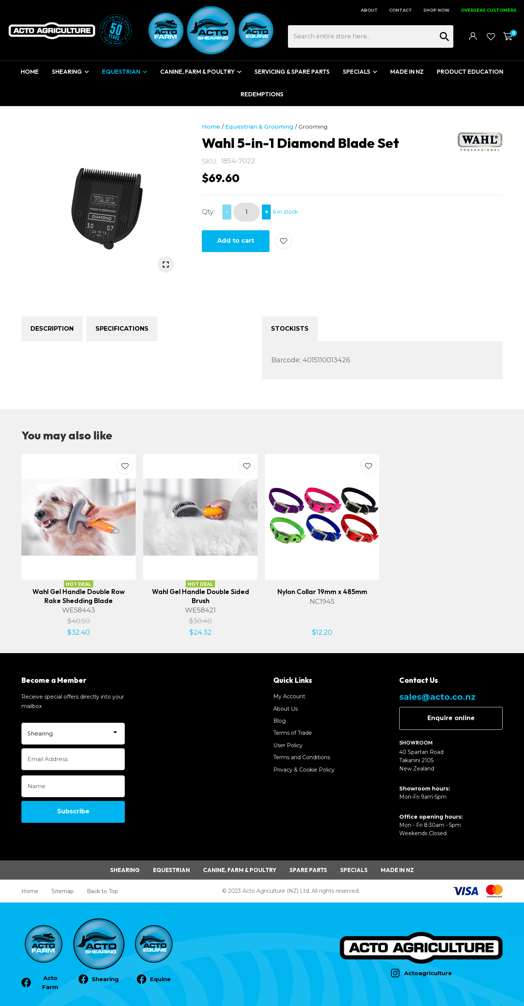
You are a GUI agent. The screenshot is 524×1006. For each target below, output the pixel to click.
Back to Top (102, 891)
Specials (356, 71)
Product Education (470, 71)
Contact (400, 10)
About (369, 10)
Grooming (313, 126)
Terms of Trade (292, 732)
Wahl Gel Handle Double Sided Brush (200, 596)
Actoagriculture (428, 973)
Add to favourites (125, 466)
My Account (289, 696)
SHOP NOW (436, 10)
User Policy (288, 745)
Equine (160, 979)
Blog (279, 720)
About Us (285, 708)
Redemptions (262, 94)
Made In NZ (407, 71)
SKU (209, 161)
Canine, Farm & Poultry (197, 71)
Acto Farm (50, 982)
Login (473, 36)
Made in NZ (397, 870)
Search (444, 36)
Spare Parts (308, 870)
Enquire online (451, 718)
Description (52, 328)
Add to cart (235, 240)
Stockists (290, 328)
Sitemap (62, 891)
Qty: (208, 212)
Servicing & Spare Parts (292, 71)
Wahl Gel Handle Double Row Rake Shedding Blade (78, 596)
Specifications (121, 328)
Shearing (67, 71)
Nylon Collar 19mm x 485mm (322, 591)
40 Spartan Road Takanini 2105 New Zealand (421, 760)
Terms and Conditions (301, 757)
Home (30, 71)
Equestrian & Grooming (259, 126)
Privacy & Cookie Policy (304, 769)
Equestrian (121, 71)
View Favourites (490, 36)
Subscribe (73, 811)
